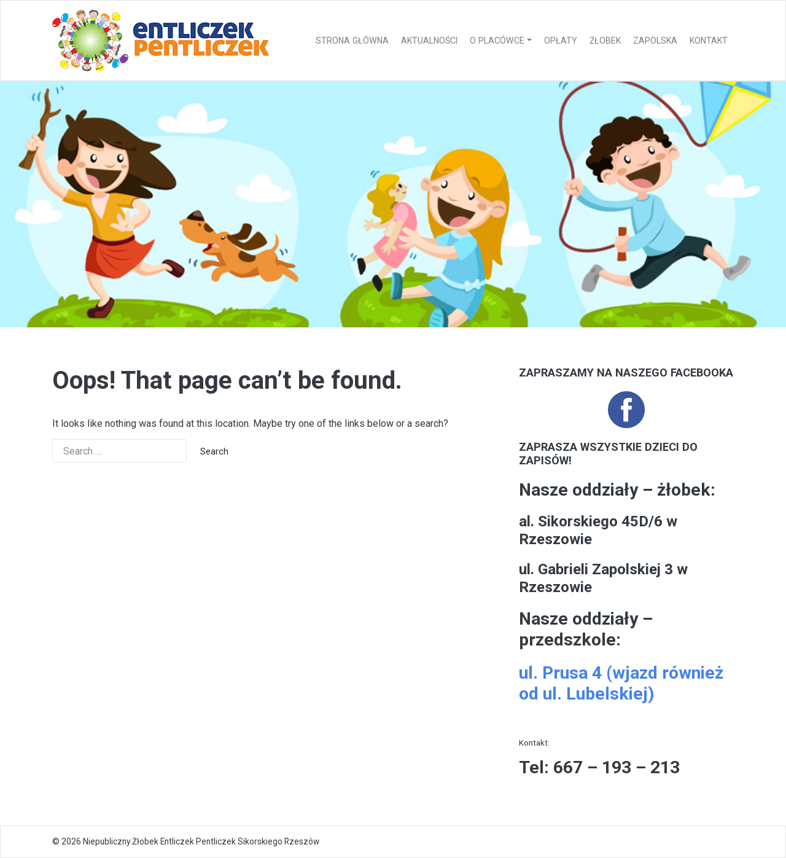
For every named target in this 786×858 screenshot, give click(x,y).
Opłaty (560, 40)
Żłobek (605, 40)
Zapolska (655, 40)
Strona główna (352, 40)
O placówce (497, 40)
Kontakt (709, 40)
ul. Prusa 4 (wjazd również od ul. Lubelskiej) (621, 683)
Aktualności (429, 40)
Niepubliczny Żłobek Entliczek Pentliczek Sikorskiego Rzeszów (201, 841)
